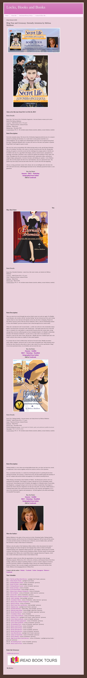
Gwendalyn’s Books (16, 600)
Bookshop (36, 173)
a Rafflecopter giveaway (13, 653)
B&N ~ (23, 499)
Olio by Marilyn (14, 593)
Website (22, 570)
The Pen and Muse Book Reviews (18, 579)
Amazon (24, 173)
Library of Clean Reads (16, 634)
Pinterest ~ (47, 570)
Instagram (40, 570)
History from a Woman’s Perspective (19, 591)
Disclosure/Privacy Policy (26, 15)
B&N (29, 173)
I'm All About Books (15, 589)
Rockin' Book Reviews (16, 612)
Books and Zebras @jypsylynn (18, 620)
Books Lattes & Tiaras (16, 626)
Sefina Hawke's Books (15, 580)
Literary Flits (13, 594)
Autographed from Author (30, 175)
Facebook (28, 570)
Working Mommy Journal (16, 582)
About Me (13, 15)
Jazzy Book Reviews (16, 633)
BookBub (37, 353)
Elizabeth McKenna (16, 608)
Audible (33, 351)
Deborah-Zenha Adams (16, 610)
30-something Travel (16, 624)
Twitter (34, 570)
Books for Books (14, 584)
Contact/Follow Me (40, 15)
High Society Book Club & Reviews (20, 638)
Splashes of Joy (15, 617)
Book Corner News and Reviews (19, 605)
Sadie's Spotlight (15, 598)
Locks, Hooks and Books (25, 7)
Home (6, 15)
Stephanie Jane (14, 607)
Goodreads (32, 177)
